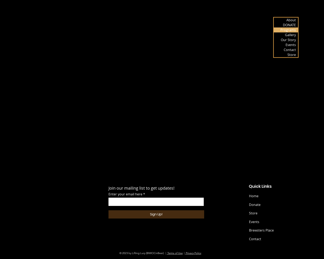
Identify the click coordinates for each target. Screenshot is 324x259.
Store (291, 54)
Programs (288, 30)
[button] (159, 76)
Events (291, 45)
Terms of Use (175, 253)
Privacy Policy (193, 253)
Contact (290, 50)
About (291, 20)
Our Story (288, 40)
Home (253, 196)
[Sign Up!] (156, 214)
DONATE (289, 25)
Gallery (290, 35)
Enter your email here (125, 194)
